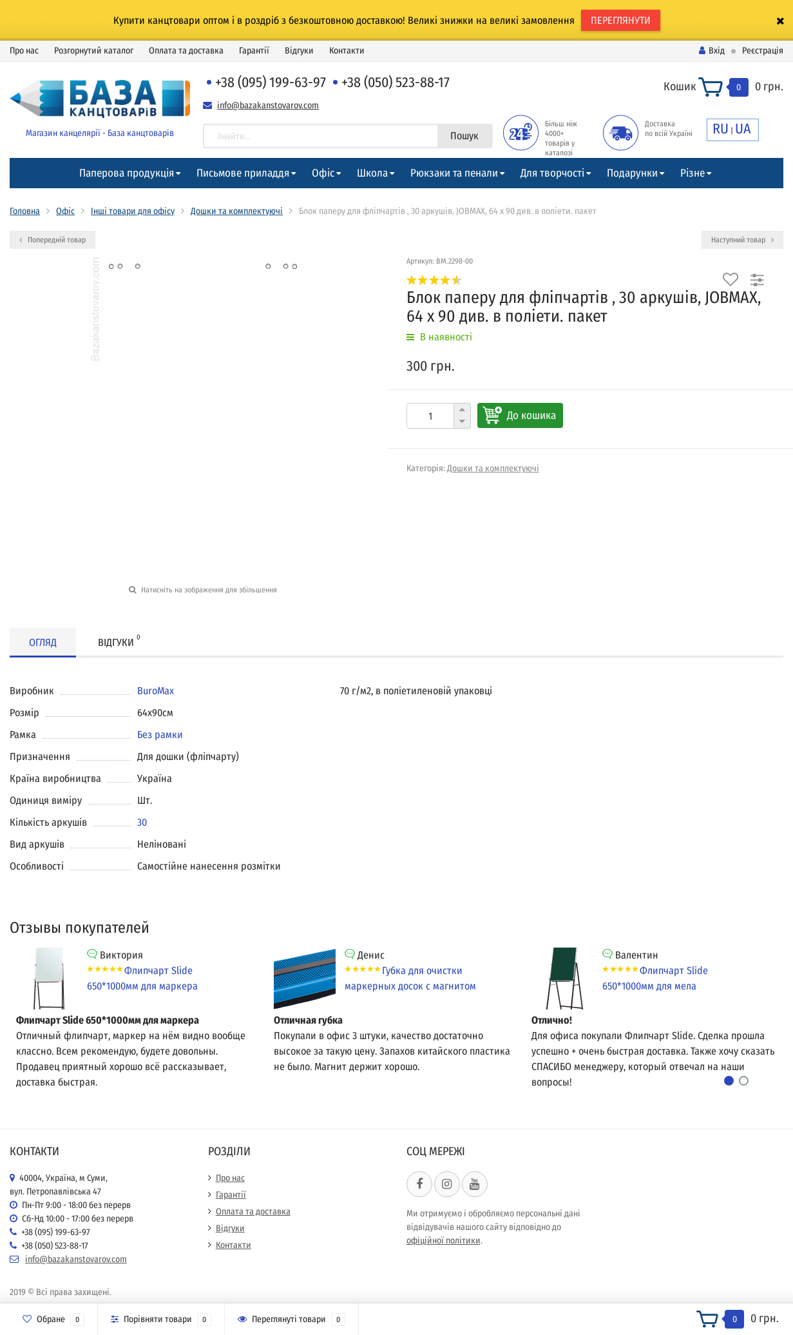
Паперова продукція (126, 173)
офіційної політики (443, 1240)
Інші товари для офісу (133, 211)
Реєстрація (762, 50)
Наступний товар (742, 239)
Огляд (43, 642)
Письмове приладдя (242, 173)
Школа (372, 173)
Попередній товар (52, 239)
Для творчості (552, 173)
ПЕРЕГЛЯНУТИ (621, 20)
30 (142, 822)
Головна (25, 211)
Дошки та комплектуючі (237, 211)
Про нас (24, 50)
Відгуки (299, 50)
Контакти (347, 50)
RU (720, 128)
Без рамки (160, 734)
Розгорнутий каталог (93, 50)
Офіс (323, 173)
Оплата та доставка (186, 50)
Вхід (712, 50)
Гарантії (254, 50)
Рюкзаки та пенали (454, 173)
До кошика (531, 415)
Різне (692, 173)
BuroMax (155, 691)
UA (743, 128)
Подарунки (632, 173)
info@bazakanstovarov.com (268, 105)
